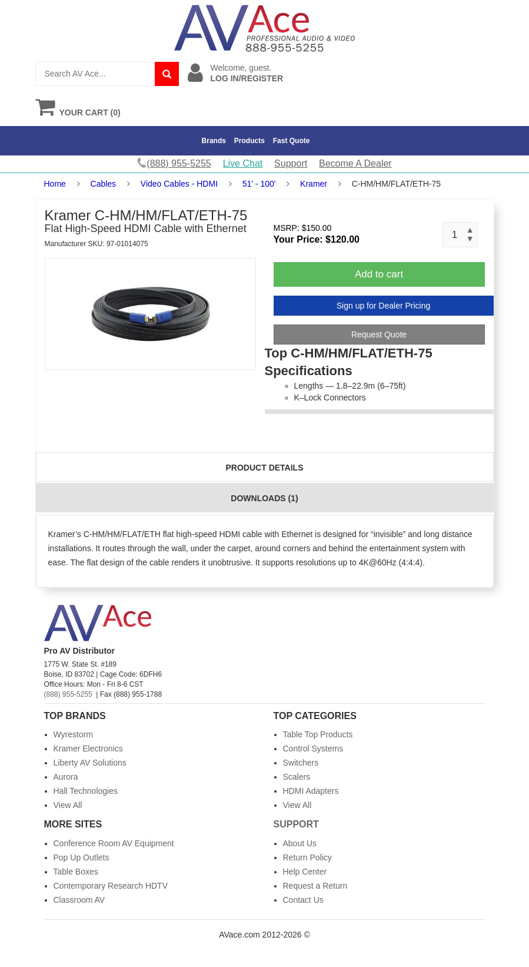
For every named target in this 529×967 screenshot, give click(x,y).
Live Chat (243, 163)
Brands (214, 141)
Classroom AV (79, 900)
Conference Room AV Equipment (114, 843)
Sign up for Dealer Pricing (384, 305)
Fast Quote (291, 141)
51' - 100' (259, 183)
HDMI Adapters (311, 791)
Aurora (66, 776)
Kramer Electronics (88, 748)
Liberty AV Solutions (90, 762)
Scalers (297, 776)
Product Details (265, 467)
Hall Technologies (86, 791)
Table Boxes (76, 871)
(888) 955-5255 (68, 694)
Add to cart (379, 274)
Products (249, 141)
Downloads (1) (264, 498)
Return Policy (307, 857)
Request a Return (315, 885)
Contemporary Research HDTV (111, 885)
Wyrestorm (74, 734)
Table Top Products (318, 734)
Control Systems (313, 748)
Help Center (305, 871)
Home (55, 183)
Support (290, 163)
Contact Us (303, 900)
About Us (300, 843)
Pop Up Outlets (81, 857)
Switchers (301, 762)
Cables (104, 183)
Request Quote (379, 334)
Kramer (313, 183)
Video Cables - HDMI (179, 183)
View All (68, 805)
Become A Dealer (355, 163)
